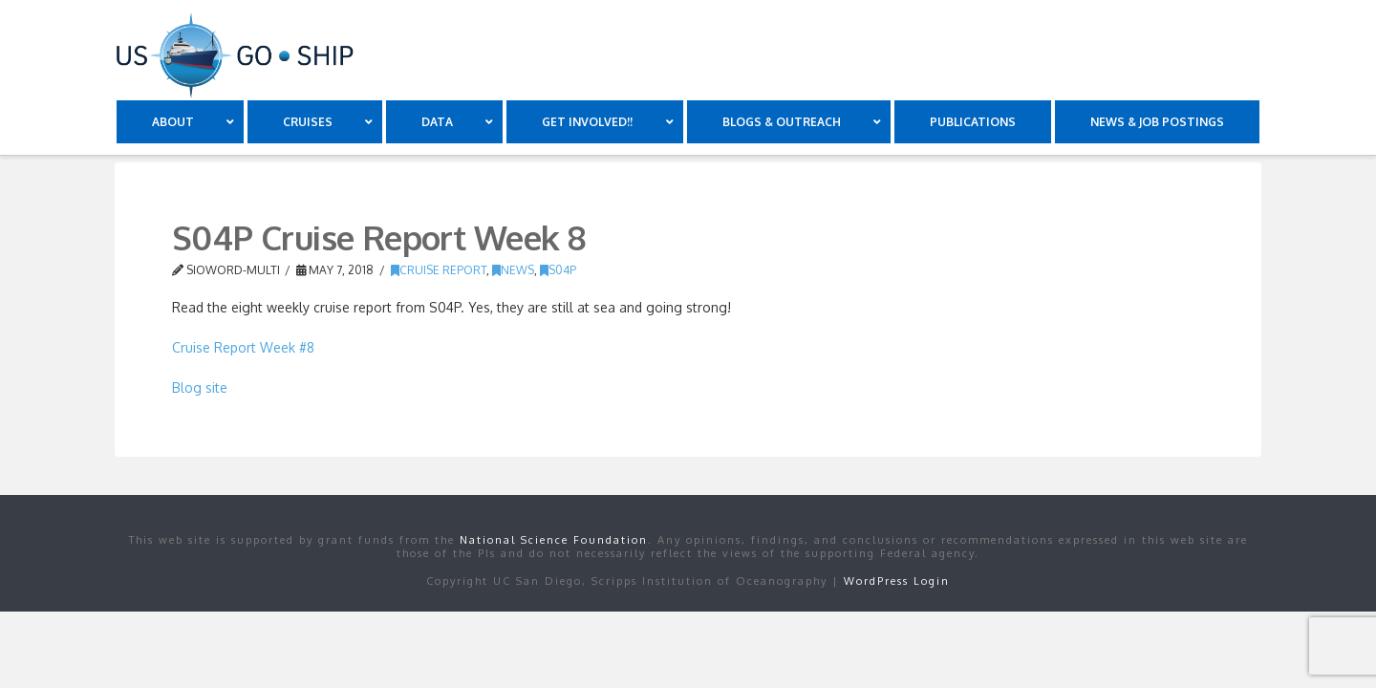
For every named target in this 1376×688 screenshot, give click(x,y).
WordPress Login (897, 581)
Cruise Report (438, 270)
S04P (558, 270)
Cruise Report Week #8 (243, 347)
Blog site (199, 387)
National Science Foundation (554, 540)
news (513, 270)
